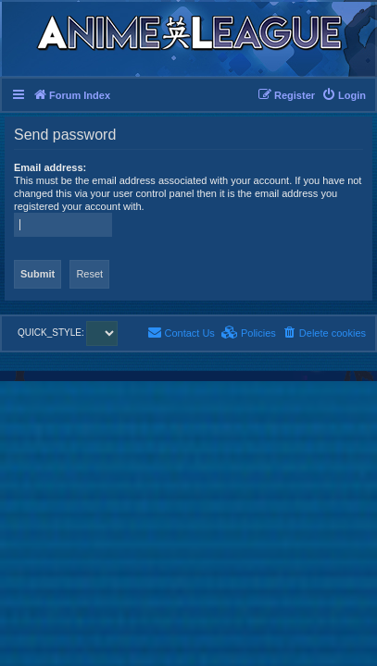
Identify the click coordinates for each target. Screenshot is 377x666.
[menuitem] (343, 95)
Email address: (50, 167)
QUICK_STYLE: (68, 332)
